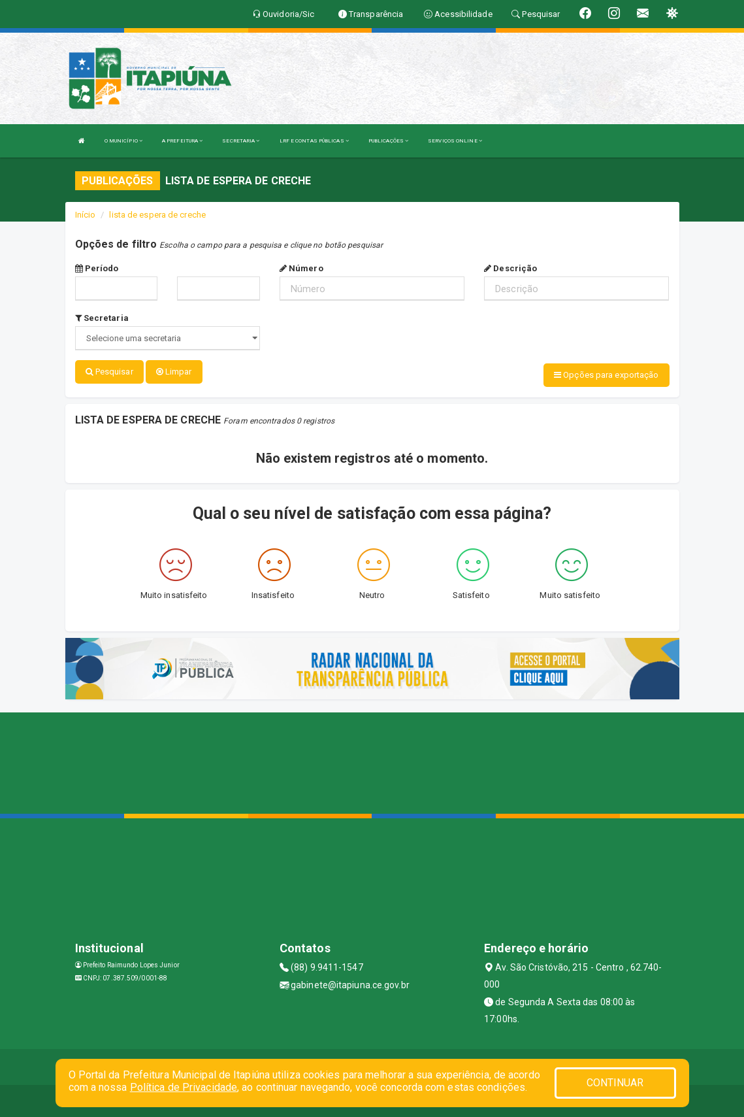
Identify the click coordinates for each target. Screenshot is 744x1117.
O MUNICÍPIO (123, 141)
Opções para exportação (606, 375)
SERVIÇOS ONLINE (455, 141)
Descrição (510, 268)
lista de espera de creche (157, 215)
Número (301, 268)
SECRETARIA (240, 141)
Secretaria (102, 318)
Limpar (174, 371)
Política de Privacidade (183, 1087)
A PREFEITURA (182, 141)
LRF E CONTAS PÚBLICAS (314, 141)
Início (85, 215)
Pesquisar (109, 371)
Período (97, 268)
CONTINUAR (615, 1082)
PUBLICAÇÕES (388, 141)
